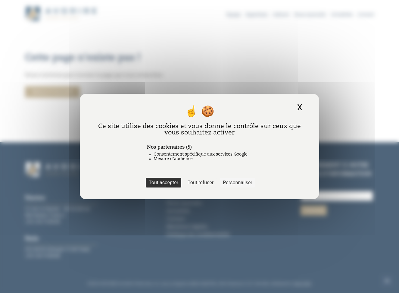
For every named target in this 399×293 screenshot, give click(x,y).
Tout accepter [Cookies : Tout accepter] (163, 182)
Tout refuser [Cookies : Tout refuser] (201, 182)
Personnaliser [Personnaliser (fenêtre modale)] (237, 182)
